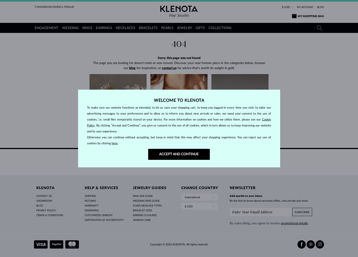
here (115, 143)
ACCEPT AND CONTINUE (179, 154)
